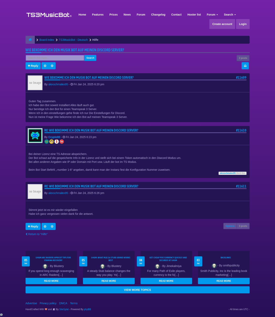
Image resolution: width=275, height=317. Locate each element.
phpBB (87, 309)
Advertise (31, 303)
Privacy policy (48, 303)
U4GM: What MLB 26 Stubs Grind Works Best (110, 259)
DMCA (63, 303)
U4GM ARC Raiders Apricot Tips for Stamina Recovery (53, 259)
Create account (222, 24)
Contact (176, 14)
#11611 (241, 186)
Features (97, 14)
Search (230, 14)
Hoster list (194, 14)
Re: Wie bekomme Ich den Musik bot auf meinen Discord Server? (91, 130)
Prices (113, 14)
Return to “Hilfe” (37, 234)
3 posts (243, 58)
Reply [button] (33, 65)
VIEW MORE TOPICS (137, 289)
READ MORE (51, 281)
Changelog (158, 14)
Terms (73, 303)
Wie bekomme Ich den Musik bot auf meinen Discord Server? (75, 50)
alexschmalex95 (58, 84)
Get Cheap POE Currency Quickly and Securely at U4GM (168, 259)
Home (82, 14)
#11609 (241, 77)
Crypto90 (54, 137)
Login (242, 24)
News (127, 14)
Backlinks (226, 257)
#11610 (241, 130)
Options (230, 226)
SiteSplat (64, 309)
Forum (141, 14)
